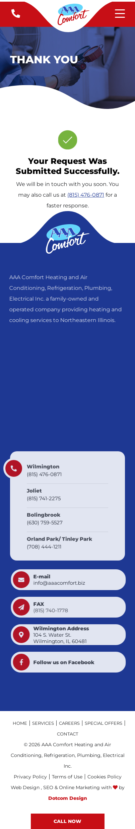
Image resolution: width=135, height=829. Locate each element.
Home (20, 723)
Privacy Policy (30, 777)
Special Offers (103, 723)
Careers (69, 723)
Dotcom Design (67, 798)
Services (43, 723)
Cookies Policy (104, 777)
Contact (67, 734)
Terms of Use (67, 777)
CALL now (67, 821)
